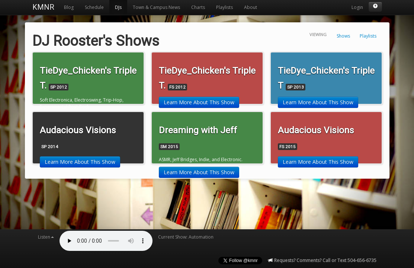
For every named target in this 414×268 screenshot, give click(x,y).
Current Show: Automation (186, 237)
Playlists (224, 7)
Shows (343, 36)
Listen (46, 237)
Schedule (94, 7)
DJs (118, 7)
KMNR (43, 7)
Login (357, 7)
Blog (69, 7)
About (250, 7)
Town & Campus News (156, 7)
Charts (198, 7)
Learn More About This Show (199, 102)
